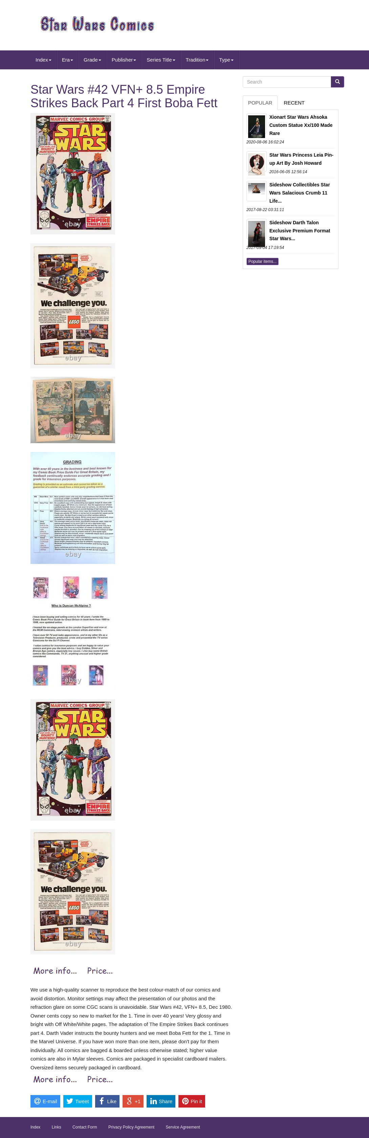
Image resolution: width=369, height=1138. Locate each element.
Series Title (161, 60)
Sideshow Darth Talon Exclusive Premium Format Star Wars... (299, 231)
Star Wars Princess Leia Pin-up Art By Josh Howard (301, 159)
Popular (260, 103)
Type (226, 60)
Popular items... (262, 261)
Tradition (197, 60)
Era (67, 60)
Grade (92, 60)
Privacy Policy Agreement (131, 1127)
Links (56, 1127)
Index (43, 60)
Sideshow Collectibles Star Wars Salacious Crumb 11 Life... (299, 193)
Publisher (124, 60)
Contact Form (84, 1127)
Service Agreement (183, 1127)
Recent (294, 103)
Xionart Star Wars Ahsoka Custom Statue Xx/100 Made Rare (301, 125)
